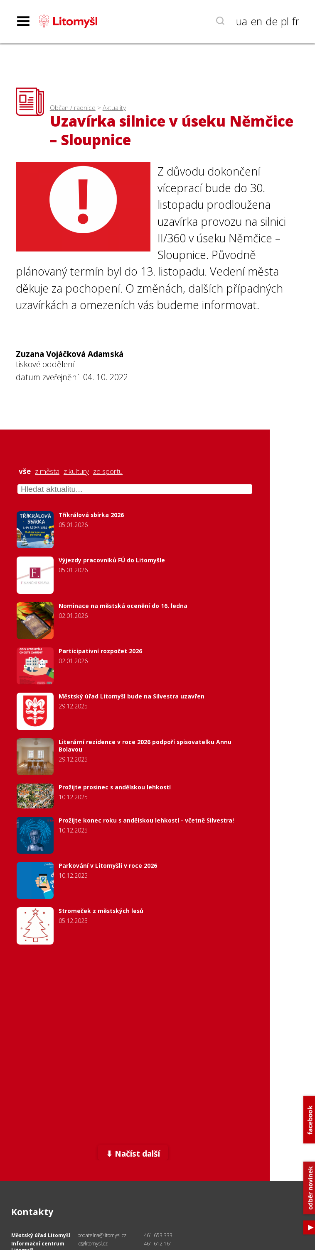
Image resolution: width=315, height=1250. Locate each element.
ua (241, 21)
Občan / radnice (73, 107)
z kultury (76, 471)
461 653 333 (158, 1235)
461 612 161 (158, 1243)
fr (295, 21)
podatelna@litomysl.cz (101, 1235)
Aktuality (114, 107)
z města (47, 471)
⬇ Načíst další (133, 1153)
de (272, 21)
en (256, 21)
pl (285, 21)
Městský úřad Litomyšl (40, 1235)
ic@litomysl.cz (92, 1243)
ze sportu (108, 471)
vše (25, 471)
